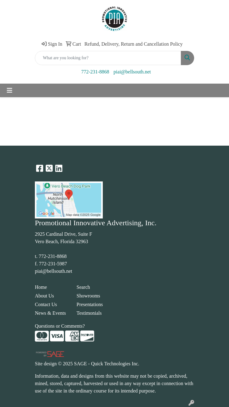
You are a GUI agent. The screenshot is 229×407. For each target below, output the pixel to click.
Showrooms (88, 295)
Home (41, 287)
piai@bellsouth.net (132, 71)
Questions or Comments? (60, 326)
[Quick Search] (108, 58)
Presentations (90, 304)
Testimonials (89, 313)
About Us (44, 295)
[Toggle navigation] (9, 90)
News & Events (50, 313)
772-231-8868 (95, 71)
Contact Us (46, 304)
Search (83, 287)
